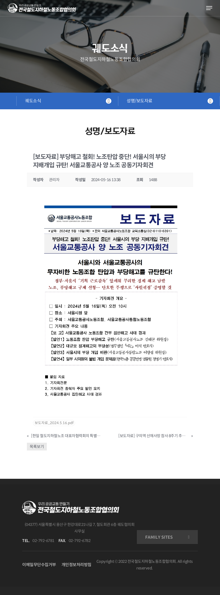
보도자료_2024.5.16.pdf (54, 423)
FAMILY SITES (159, 537)
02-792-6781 (43, 540)
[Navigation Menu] (209, 8)
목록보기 (37, 446)
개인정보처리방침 (76, 564)
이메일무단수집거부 (39, 564)
